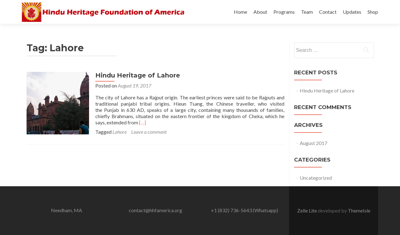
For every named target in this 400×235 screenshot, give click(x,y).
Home (240, 12)
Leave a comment (149, 132)
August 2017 (313, 143)
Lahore (119, 132)
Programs (284, 12)
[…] (142, 122)
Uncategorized (316, 178)
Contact (328, 12)
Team (307, 12)
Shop (373, 12)
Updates (352, 12)
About (260, 12)
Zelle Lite (307, 210)
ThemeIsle (359, 210)
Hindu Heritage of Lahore (137, 75)
